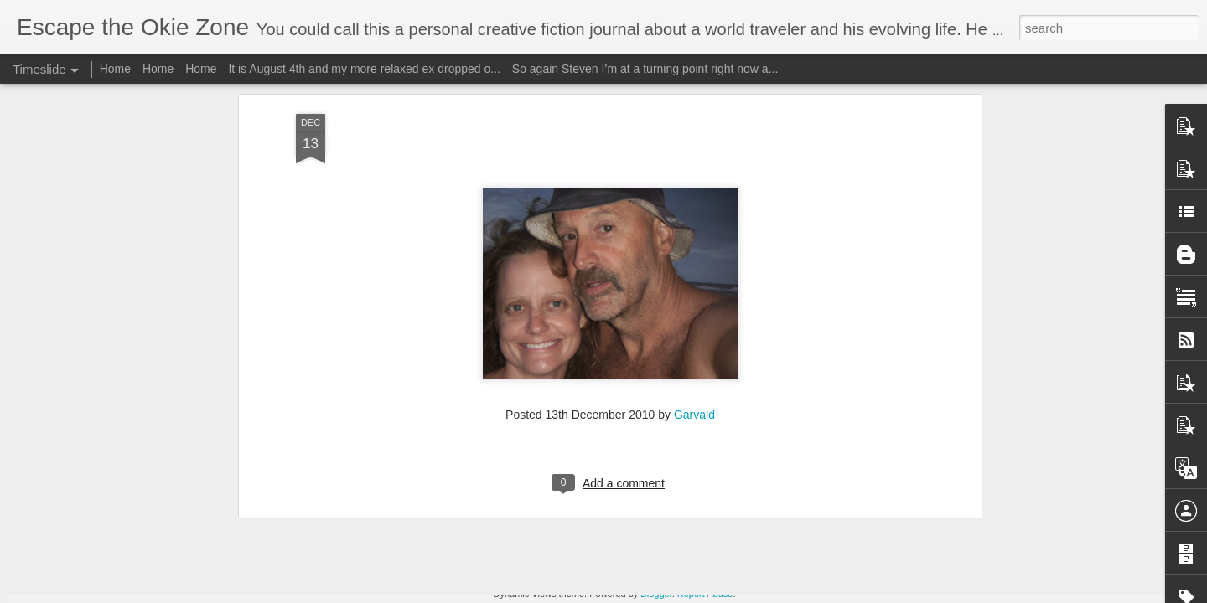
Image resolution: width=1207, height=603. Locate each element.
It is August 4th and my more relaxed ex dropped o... (364, 68)
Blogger (655, 594)
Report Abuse (705, 594)
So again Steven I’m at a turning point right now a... (645, 68)
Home (115, 68)
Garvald (694, 179)
